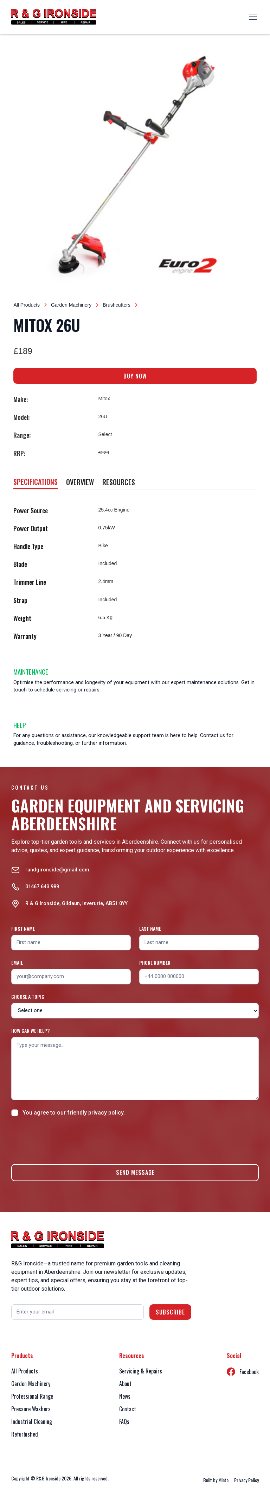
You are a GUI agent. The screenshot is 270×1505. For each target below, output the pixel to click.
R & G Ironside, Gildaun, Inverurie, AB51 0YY (76, 904)
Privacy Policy (202, 1464)
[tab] (35, 482)
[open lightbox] (134, 166)
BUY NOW (135, 376)
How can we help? (30, 1030)
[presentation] (64, 1139)
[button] (252, 16)
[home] (53, 17)
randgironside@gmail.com (57, 870)
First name (23, 928)
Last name (150, 928)
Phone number (155, 962)
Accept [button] (36, 1489)
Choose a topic (27, 996)
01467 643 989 (42, 887)
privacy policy (105, 1112)
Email (17, 962)
